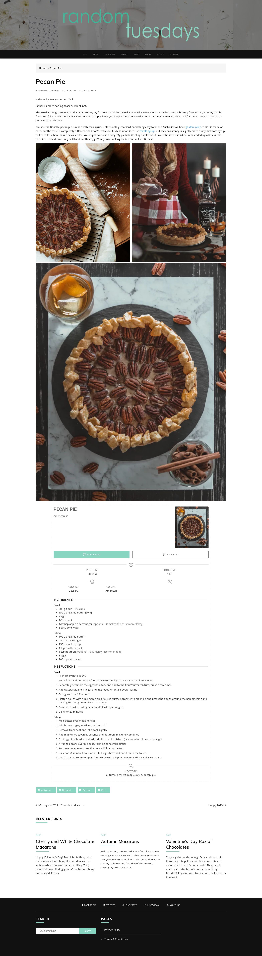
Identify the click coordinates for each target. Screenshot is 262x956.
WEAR (148, 54)
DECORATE (109, 54)
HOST (136, 54)
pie (103, 790)
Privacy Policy (112, 929)
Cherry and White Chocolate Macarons (62, 805)
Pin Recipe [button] (170, 554)
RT (75, 90)
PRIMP (160, 54)
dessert (66, 790)
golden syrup (193, 127)
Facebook (89, 905)
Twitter (109, 905)
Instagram (152, 905)
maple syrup (147, 131)
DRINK (124, 54)
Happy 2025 (215, 805)
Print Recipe (91, 554)
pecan (86, 790)
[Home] (44, 68)
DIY (85, 54)
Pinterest (129, 905)
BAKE (95, 54)
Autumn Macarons (120, 841)
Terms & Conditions (116, 939)
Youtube (173, 905)
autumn (46, 790)
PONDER (174, 54)
